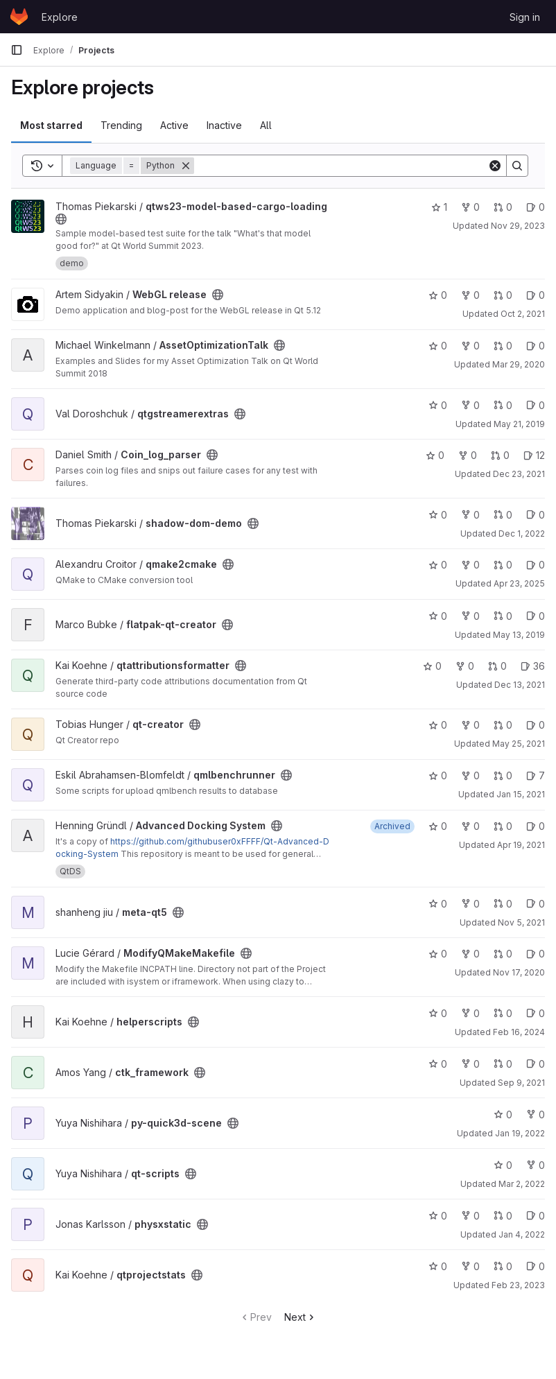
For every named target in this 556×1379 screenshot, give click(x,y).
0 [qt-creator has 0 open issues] (535, 725)
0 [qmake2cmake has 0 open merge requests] (503, 565)
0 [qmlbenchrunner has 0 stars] (437, 775)
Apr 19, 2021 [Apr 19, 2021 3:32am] (521, 845)
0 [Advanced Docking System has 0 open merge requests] (503, 826)
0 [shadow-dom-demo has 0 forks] (470, 515)
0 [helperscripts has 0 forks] (470, 1013)
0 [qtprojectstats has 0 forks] (470, 1266)
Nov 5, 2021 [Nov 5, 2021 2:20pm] (521, 922)
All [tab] (266, 125)
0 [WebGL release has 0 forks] (470, 295)
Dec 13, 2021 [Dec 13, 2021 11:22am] (519, 684)
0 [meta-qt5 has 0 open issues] (535, 904)
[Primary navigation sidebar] (17, 50)
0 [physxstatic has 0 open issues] (535, 1216)
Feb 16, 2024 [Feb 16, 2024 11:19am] (519, 1032)
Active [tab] (174, 125)
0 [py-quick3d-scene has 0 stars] (503, 1114)
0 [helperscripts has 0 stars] (437, 1013)
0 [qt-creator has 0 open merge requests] (503, 725)
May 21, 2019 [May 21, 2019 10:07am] (519, 424)
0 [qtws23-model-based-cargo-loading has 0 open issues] (535, 207)
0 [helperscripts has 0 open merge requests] (503, 1013)
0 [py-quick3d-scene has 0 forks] (535, 1114)
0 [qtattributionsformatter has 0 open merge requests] (497, 666)
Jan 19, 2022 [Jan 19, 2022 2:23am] (520, 1133)
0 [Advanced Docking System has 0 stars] (437, 826)
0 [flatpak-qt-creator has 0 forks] (470, 616)
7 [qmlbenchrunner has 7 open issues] (535, 775)
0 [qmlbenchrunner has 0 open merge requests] (503, 775)
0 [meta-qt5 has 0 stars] (437, 904)
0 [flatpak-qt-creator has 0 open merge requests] (503, 616)
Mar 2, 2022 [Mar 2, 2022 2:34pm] (521, 1184)
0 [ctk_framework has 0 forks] (470, 1064)
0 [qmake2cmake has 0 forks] (470, 565)
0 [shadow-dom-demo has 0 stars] (437, 515)
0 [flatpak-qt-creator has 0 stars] (437, 616)
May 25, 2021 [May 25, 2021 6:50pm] (518, 743)
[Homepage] (19, 17)
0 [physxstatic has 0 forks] (470, 1216)
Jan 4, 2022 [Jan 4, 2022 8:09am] (521, 1234)
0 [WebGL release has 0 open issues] (535, 295)
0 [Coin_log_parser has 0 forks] (467, 455)
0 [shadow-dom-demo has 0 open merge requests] (503, 515)
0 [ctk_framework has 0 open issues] (535, 1064)
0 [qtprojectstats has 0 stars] (437, 1266)
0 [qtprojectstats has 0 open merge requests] (503, 1266)
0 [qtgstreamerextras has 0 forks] (470, 405)
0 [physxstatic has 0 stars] (437, 1216)
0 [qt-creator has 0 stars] (437, 725)
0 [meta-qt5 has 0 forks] (470, 904)
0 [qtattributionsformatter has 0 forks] (464, 666)
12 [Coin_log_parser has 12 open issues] (534, 455)
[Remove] (185, 165)
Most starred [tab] (51, 125)
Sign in (525, 17)
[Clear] (495, 165)
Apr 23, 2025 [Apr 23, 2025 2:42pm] (519, 583)
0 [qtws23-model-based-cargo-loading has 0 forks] (470, 207)
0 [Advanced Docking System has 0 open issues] (535, 826)
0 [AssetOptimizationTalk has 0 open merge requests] (503, 346)
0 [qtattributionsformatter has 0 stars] (432, 666)
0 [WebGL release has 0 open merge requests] (503, 295)
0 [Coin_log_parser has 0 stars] (435, 455)
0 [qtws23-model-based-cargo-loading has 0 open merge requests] (503, 207)
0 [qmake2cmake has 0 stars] (437, 565)
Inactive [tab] (224, 125)
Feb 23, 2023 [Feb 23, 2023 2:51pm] (518, 1285)
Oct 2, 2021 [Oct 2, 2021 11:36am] (523, 314)
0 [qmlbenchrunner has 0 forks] (470, 775)
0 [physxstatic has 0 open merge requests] (503, 1216)
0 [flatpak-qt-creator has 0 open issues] (535, 616)
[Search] (341, 165)
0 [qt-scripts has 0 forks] (535, 1165)
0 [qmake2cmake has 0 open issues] (535, 565)
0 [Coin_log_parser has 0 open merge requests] (500, 455)
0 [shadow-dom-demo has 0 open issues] (535, 515)
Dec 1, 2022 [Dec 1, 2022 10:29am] (521, 533)
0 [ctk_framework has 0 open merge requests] (503, 1064)
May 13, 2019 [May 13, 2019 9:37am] (519, 635)
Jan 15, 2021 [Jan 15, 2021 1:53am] (520, 794)
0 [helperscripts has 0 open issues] (535, 1013)
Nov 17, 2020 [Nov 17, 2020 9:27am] (519, 972)
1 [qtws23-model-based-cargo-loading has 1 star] (439, 207)
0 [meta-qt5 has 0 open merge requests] (503, 904)
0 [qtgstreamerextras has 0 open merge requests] (503, 405)
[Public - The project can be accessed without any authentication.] (61, 219)
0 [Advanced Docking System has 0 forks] (470, 826)
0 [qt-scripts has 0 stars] (503, 1165)
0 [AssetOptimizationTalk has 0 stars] (437, 346)
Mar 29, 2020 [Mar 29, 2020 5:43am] (518, 364)
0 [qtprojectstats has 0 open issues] (535, 1266)
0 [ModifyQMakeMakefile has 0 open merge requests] (503, 954)
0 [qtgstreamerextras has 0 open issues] (535, 405)
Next (300, 1317)
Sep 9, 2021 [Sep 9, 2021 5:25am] (521, 1082)
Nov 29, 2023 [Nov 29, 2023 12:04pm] (518, 225)
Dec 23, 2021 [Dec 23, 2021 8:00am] (519, 474)
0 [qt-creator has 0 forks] (470, 725)
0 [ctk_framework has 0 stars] (437, 1064)
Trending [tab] (121, 125)
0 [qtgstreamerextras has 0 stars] (437, 405)
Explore (60, 17)
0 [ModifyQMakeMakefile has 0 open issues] (535, 954)
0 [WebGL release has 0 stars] (437, 295)
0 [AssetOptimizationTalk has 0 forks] (470, 346)
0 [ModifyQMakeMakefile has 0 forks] (470, 954)
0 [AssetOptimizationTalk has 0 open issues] (535, 346)
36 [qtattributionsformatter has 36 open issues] (533, 666)
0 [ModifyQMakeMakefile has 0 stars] (437, 954)
